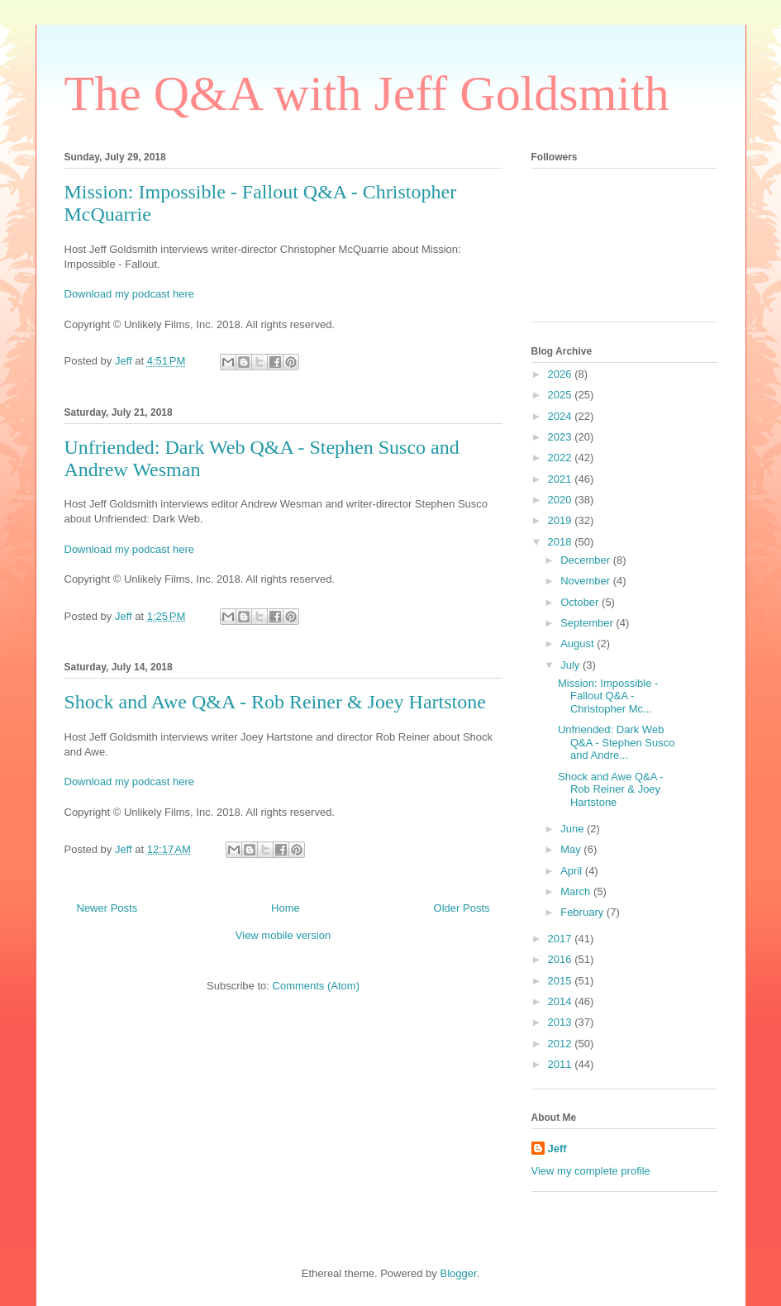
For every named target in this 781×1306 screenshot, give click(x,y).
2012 (561, 1043)
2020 (561, 499)
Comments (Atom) (316, 986)
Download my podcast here (129, 294)
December (586, 560)
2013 (561, 1022)
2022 (561, 457)
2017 (561, 938)
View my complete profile (590, 1171)
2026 (561, 374)
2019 (561, 520)
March (576, 891)
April (572, 871)
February (583, 912)
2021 (561, 479)
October (581, 602)
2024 (561, 416)
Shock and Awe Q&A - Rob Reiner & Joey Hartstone (275, 702)
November (586, 580)
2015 (561, 981)
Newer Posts (107, 908)
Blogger (458, 1273)
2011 (561, 1064)
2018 (561, 542)
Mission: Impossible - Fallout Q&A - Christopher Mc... (608, 696)
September (588, 623)
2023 (561, 437)
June (573, 828)
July (571, 665)
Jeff (557, 1148)
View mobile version (283, 935)
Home (285, 908)
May (571, 849)
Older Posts (462, 908)
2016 (561, 959)
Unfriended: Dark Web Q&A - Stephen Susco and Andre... (616, 742)
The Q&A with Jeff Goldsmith (366, 93)
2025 (561, 394)
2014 (561, 1001)
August (578, 643)
